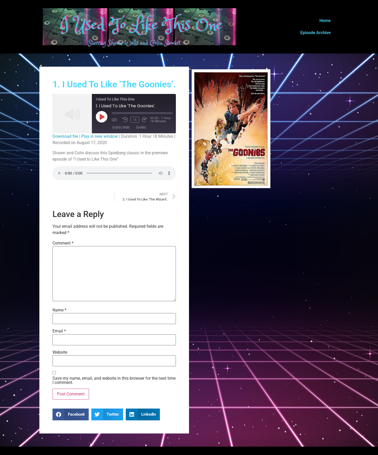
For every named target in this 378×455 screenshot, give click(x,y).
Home (325, 20)
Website (59, 352)
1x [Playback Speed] (134, 119)
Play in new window (99, 136)
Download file (65, 136)
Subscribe (121, 127)
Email (59, 331)
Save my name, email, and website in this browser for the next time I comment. (114, 380)
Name (59, 310)
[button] (70, 414)
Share (141, 127)
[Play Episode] (101, 117)
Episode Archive (315, 32)
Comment (63, 243)
